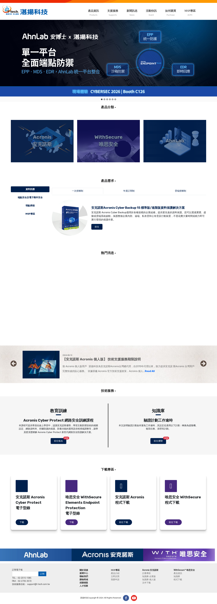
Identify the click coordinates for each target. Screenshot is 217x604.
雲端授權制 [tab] (180, 191)
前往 (97, 226)
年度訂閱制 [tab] (129, 191)
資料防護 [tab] (30, 189)
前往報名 (60, 440)
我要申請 (115, 579)
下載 (22, 522)
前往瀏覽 (160, 440)
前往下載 (123, 522)
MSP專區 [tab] (30, 214)
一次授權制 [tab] (77, 191)
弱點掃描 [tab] (30, 205)
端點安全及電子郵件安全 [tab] (30, 197)
